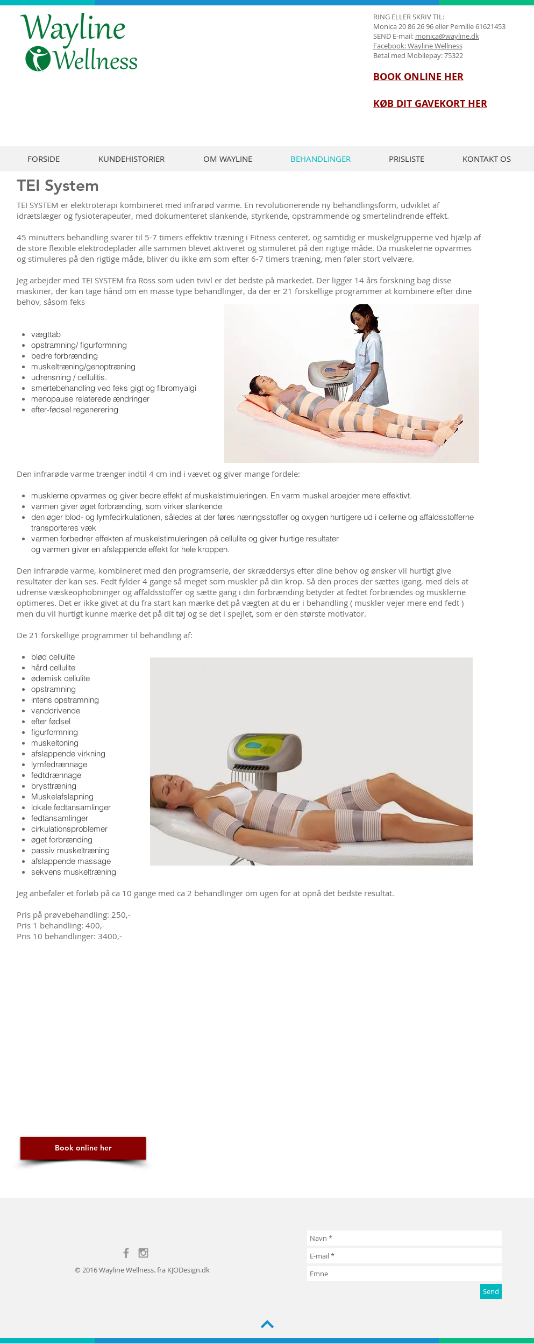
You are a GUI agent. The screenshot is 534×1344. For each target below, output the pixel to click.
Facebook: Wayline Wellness (417, 46)
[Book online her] (83, 1148)
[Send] (491, 1291)
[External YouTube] (284, 1040)
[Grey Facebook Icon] (126, 1253)
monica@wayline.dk (447, 36)
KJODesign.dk (188, 1270)
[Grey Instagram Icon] (143, 1253)
